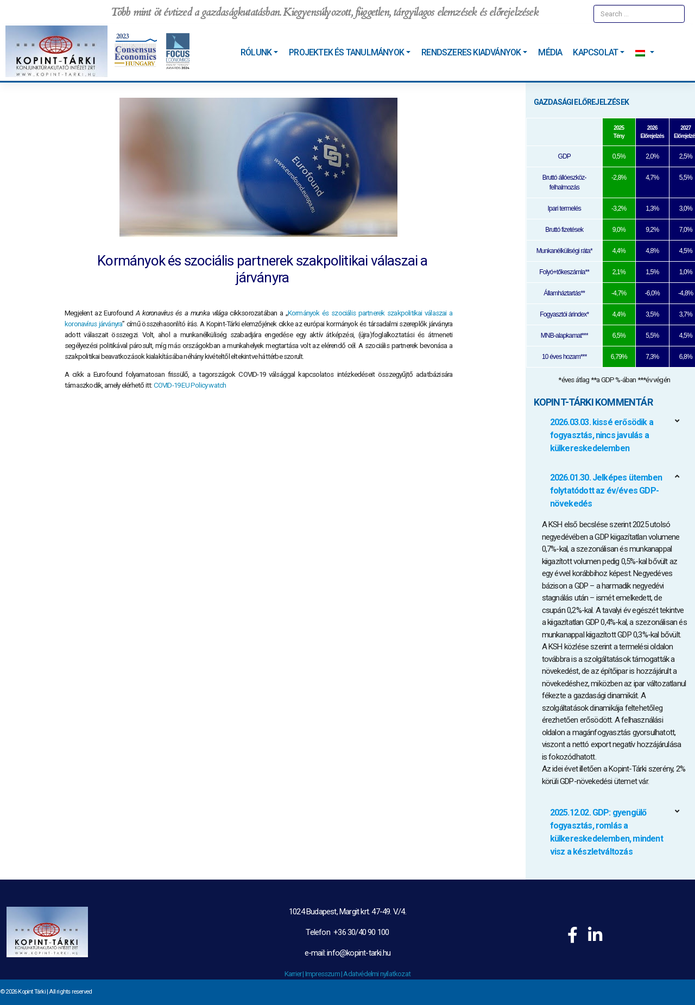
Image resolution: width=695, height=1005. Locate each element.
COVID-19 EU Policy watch (190, 385)
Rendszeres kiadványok (471, 52)
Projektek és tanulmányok (346, 52)
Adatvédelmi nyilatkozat (376, 974)
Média (550, 52)
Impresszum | (324, 974)
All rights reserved (70, 991)
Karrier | (295, 974)
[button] (614, 435)
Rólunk (256, 52)
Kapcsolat (595, 52)
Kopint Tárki (31, 991)
